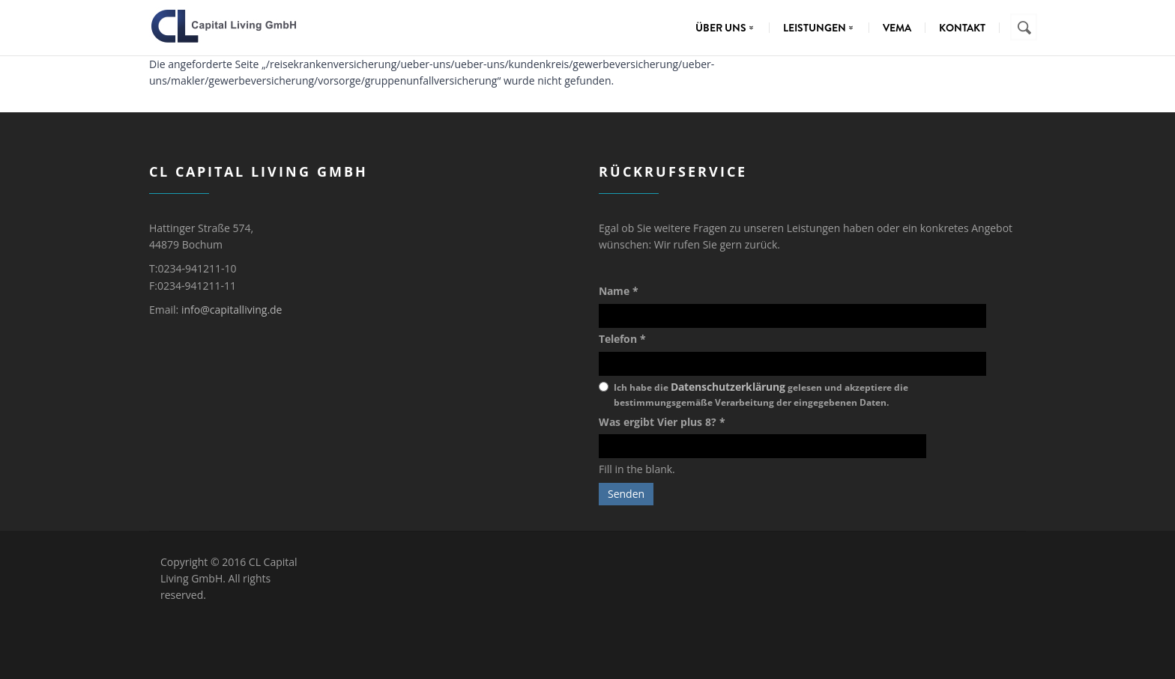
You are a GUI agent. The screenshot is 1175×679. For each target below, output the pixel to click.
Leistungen (821, 27)
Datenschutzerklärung (728, 387)
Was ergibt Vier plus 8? (662, 422)
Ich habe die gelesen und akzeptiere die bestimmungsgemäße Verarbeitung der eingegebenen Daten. (761, 394)
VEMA (897, 27)
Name (618, 291)
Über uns (728, 27)
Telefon (622, 339)
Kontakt (962, 27)
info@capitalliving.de (232, 309)
